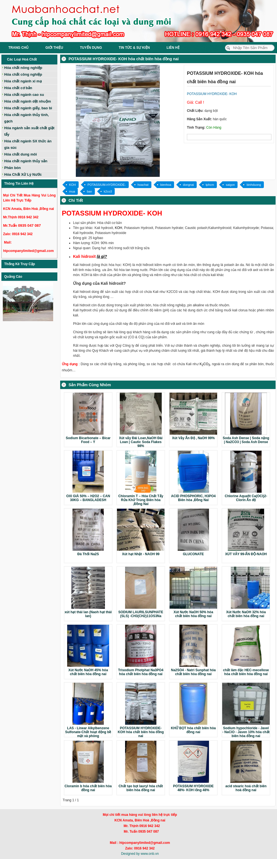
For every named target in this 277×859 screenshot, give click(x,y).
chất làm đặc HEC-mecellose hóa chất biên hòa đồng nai (246, 672)
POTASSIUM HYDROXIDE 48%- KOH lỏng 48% (193, 788)
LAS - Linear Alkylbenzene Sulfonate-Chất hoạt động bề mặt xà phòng (88, 732)
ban (89, 191)
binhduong (254, 184)
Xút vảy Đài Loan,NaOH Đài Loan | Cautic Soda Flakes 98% (141, 442)
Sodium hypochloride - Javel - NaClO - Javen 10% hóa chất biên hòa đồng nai (245, 732)
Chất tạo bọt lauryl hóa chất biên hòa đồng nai (141, 788)
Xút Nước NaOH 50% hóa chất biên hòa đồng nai (193, 614)
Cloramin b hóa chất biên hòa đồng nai (88, 788)
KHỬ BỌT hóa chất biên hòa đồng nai (193, 730)
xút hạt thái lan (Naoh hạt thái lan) (88, 614)
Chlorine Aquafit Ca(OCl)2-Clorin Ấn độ (246, 498)
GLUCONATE (193, 554)
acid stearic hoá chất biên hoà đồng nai (245, 788)
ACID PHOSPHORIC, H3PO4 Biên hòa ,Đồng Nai (193, 498)
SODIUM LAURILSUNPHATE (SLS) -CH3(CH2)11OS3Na (140, 614)
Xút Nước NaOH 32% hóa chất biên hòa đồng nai (246, 614)
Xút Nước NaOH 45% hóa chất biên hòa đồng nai (88, 672)
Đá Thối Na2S (88, 554)
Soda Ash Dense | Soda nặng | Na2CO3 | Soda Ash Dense (246, 440)
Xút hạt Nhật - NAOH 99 (140, 554)
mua (72, 191)
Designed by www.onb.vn (140, 854)
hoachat (143, 184)
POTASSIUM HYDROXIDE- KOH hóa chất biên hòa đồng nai (141, 732)
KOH (72, 184)
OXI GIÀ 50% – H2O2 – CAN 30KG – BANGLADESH (88, 498)
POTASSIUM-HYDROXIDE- (107, 184)
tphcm (210, 184)
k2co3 (108, 191)
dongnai (188, 184)
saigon (230, 184)
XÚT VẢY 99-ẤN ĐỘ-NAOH (246, 554)
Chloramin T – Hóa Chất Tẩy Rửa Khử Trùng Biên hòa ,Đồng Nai (140, 500)
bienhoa (165, 184)
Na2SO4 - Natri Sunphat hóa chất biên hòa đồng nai (193, 672)
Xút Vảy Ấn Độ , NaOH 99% (193, 438)
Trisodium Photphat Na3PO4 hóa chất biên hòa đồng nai (140, 672)
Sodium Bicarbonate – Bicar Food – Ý (88, 440)
